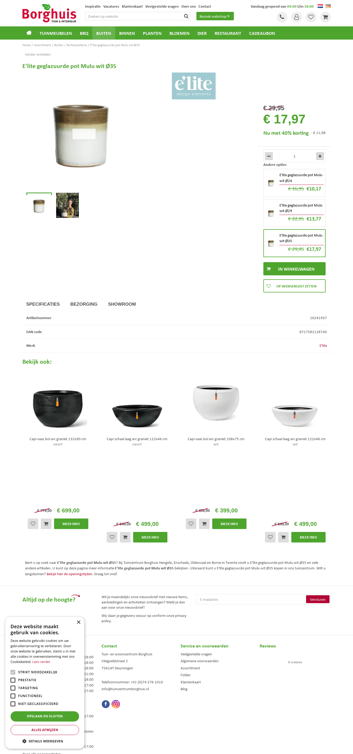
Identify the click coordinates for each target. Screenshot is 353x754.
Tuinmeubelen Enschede (117, 714)
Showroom (122, 304)
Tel (282, 17)
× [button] (78, 623)
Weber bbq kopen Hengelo (198, 714)
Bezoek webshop (215, 16)
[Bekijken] (325, 17)
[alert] (44, 683)
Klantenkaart (191, 616)
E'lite (323, 345)
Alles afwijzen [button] (44, 730)
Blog (184, 623)
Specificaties (43, 304)
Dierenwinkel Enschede (195, 708)
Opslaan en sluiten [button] (45, 716)
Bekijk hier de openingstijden (69, 508)
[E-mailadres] (263, 534)
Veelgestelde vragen (196, 588)
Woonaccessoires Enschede (119, 719)
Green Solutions (178, 746)
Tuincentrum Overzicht (206, 746)
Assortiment (190, 602)
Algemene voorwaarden (200, 595)
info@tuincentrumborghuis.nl (125, 623)
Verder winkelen (38, 54)
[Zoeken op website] (138, 16)
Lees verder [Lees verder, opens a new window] (41, 662)
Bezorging (84, 304)
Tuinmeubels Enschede (116, 708)
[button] (45, 740)
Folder (186, 609)
